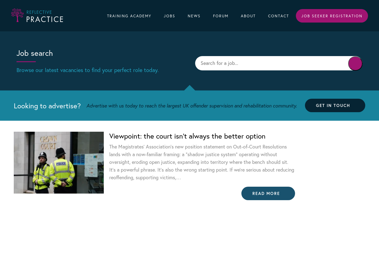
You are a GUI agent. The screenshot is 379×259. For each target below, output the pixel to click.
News (194, 15)
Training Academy (129, 15)
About (248, 15)
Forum (220, 15)
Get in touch (333, 105)
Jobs (169, 15)
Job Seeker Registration (331, 15)
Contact (278, 15)
